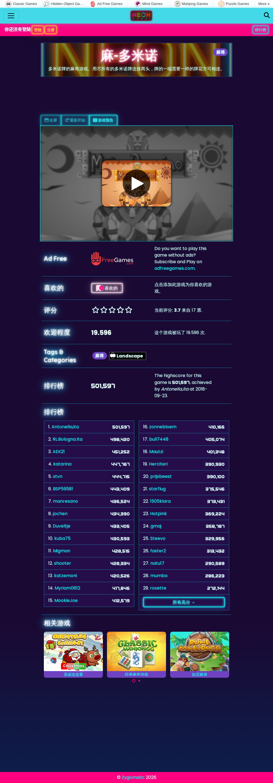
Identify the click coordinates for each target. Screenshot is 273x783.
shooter (62, 563)
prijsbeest (161, 476)
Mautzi (156, 451)
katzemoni (65, 575)
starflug (157, 489)
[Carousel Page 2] (139, 680)
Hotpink (158, 513)
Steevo (157, 538)
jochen (60, 513)
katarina (62, 464)
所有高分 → (184, 602)
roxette (158, 588)
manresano (65, 501)
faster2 (158, 551)
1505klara (160, 501)
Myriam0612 (67, 588)
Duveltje (61, 526)
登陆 (38, 29)
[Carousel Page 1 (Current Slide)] (133, 680)
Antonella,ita (65, 427)
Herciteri (158, 464)
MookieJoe (66, 600)
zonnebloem (162, 427)
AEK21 (59, 451)
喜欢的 (107, 288)
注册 (51, 29)
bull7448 (158, 439)
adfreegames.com (174, 268)
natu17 (157, 563)
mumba (158, 575)
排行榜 (260, 29)
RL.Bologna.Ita (67, 439)
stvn (57, 476)
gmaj (156, 526)
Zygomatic (133, 777)
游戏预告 (103, 120)
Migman (61, 551)
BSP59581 (63, 489)
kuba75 (62, 538)
